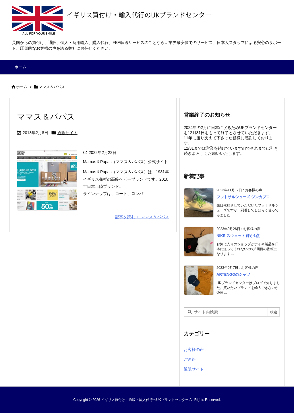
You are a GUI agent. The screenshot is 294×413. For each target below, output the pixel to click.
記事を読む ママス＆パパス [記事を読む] (142, 217)
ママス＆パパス (46, 116)
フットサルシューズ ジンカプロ (243, 197)
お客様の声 (194, 349)
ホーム (21, 87)
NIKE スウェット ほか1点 (238, 235)
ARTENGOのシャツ (233, 274)
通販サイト (67, 132)
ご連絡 (190, 359)
